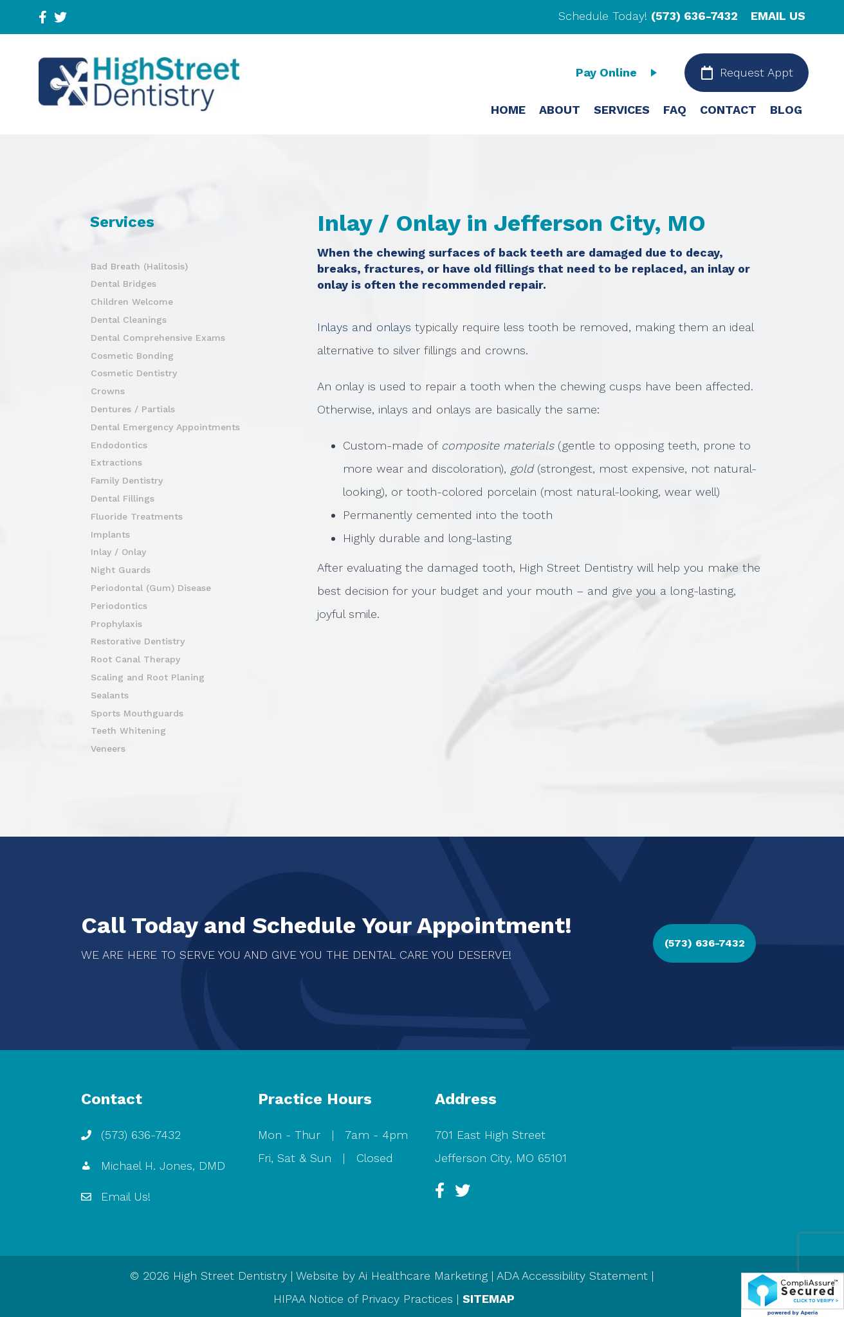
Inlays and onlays (364, 327)
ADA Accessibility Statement (572, 1275)
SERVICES (622, 109)
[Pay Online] (619, 72)
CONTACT (728, 109)
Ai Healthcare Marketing (423, 1275)
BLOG (786, 109)
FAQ (674, 109)
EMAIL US (778, 16)
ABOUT (559, 109)
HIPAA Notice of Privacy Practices (363, 1298)
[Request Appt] (746, 72)
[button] (704, 943)
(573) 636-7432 (694, 16)
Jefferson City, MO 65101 (501, 1158)
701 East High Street (490, 1134)
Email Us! (126, 1196)
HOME (508, 109)
